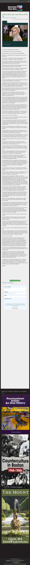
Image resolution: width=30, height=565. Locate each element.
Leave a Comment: (7, 286)
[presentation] (12, 301)
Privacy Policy (16, 562)
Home (27, 1)
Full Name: (6, 292)
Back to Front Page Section (13, 280)
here (3, 393)
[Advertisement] (15, 349)
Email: (5, 295)
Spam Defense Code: (7, 298)
